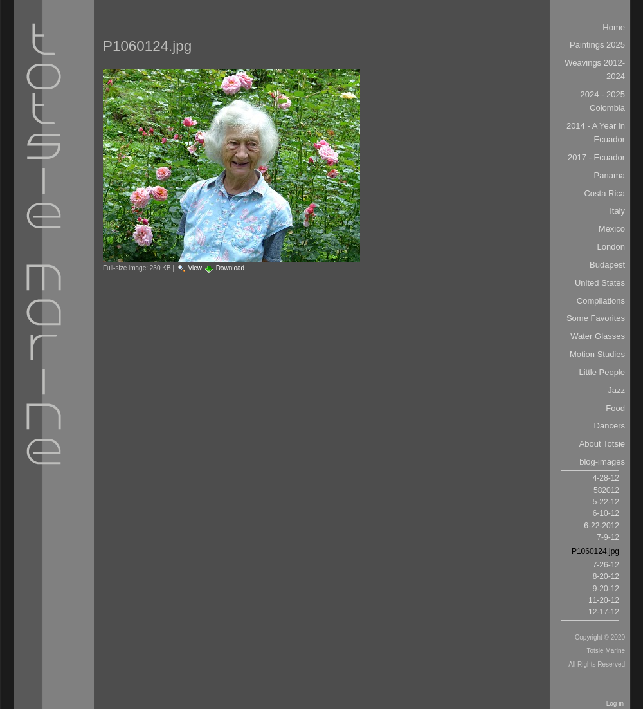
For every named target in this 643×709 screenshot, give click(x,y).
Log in (615, 703)
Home (613, 27)
